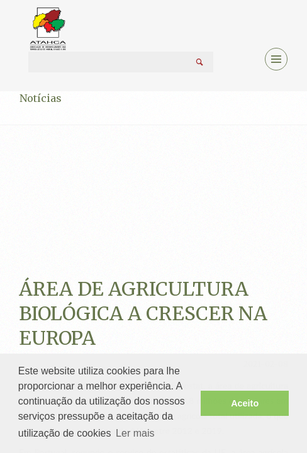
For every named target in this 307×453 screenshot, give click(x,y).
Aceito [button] (245, 403)
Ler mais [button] (135, 433)
